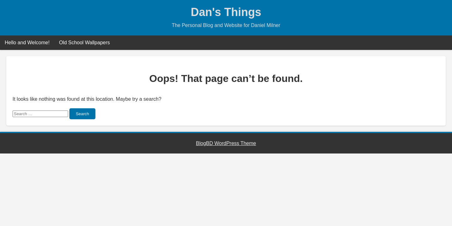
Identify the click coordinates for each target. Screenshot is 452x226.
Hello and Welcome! (27, 42)
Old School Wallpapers (84, 42)
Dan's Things (226, 12)
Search (82, 113)
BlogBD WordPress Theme (226, 143)
